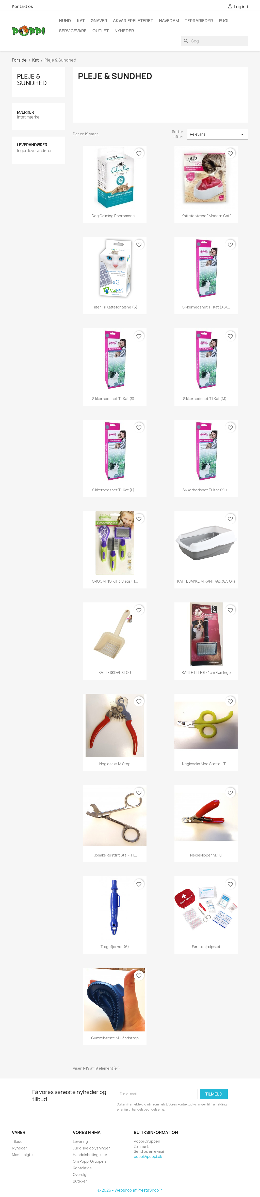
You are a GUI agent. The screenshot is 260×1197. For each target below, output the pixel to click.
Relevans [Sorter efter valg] (217, 134)
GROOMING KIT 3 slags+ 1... (115, 581)
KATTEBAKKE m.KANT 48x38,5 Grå (206, 581)
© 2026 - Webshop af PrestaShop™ (130, 1190)
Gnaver (99, 20)
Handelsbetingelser (90, 1154)
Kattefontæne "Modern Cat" (206, 215)
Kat (81, 20)
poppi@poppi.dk (148, 1156)
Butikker (80, 1181)
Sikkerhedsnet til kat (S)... (114, 398)
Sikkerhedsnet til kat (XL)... (206, 489)
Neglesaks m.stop (115, 763)
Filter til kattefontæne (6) (114, 307)
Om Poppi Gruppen (89, 1161)
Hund (65, 20)
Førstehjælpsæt (206, 946)
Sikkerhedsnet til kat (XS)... (206, 307)
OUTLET (100, 31)
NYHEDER (124, 31)
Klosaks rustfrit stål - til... (115, 855)
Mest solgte (22, 1154)
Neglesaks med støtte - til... (206, 763)
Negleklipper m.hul (206, 855)
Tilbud (17, 1141)
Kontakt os (22, 6)
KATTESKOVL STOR (115, 672)
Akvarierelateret (133, 20)
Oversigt (80, 1174)
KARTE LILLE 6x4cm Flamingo (206, 672)
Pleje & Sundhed (32, 79)
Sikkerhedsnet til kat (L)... (114, 489)
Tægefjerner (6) (115, 946)
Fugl (224, 20)
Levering (80, 1141)
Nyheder (19, 1148)
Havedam (169, 20)
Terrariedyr (199, 20)
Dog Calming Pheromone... (115, 215)
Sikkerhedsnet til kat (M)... (206, 398)
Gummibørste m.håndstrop (115, 1038)
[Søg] (214, 41)
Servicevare (73, 31)
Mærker (25, 112)
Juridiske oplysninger (91, 1148)
